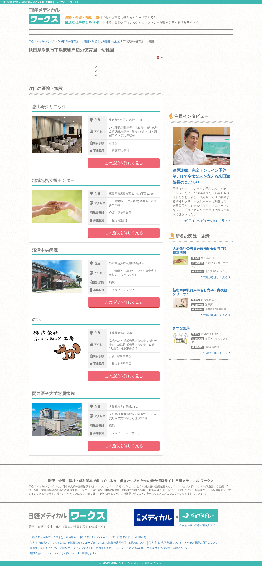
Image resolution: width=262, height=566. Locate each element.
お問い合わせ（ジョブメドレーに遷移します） (87, 548)
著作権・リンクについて (44, 548)
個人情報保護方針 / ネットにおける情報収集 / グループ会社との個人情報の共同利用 (78, 542)
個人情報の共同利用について (165, 542)
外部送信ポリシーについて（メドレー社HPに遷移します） (63, 553)
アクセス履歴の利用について (201, 542)
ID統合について (137, 542)
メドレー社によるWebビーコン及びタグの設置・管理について (152, 548)
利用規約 (71, 537)
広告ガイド (123, 537)
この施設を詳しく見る (124, 163)
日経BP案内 (139, 537)
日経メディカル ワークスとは (47, 537)
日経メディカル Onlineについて (97, 537)
